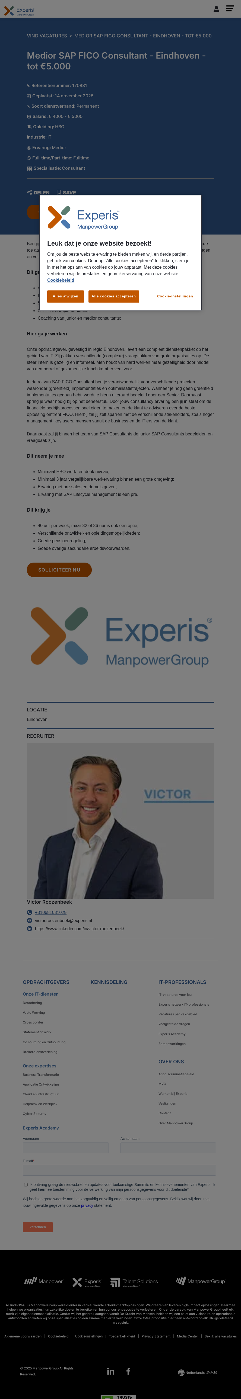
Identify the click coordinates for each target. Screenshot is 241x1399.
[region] (120, 253)
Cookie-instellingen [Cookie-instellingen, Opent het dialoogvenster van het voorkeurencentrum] (175, 296)
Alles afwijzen (65, 296)
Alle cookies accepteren (113, 296)
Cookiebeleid (60, 280)
